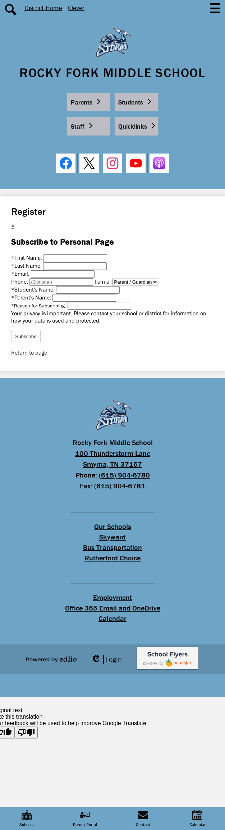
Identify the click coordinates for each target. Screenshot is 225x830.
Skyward (112, 536)
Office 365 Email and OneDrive (112, 607)
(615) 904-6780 (124, 474)
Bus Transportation (112, 547)
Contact (143, 818)
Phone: (20, 281)
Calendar (112, 618)
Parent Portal (85, 818)
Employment (112, 597)
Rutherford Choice (112, 557)
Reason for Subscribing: (39, 305)
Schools (26, 818)
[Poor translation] (26, 732)
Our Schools (112, 526)
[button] (88, 102)
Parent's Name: (31, 297)
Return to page (29, 352)
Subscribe (25, 336)
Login (106, 659)
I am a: (103, 281)
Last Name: (27, 265)
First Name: (27, 257)
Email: (21, 273)
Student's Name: (33, 289)
